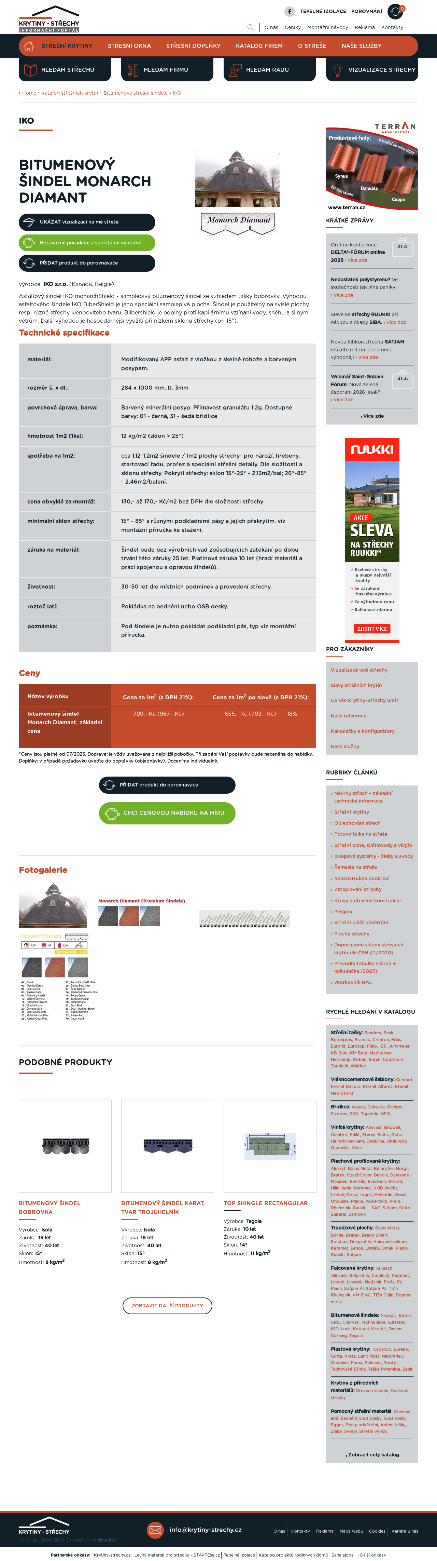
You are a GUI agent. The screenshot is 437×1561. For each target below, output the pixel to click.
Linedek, (355, 1282)
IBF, (383, 1046)
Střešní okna (129, 46)
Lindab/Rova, (344, 1195)
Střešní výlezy (373, 1431)
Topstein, (370, 1114)
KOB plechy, (385, 1188)
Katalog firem (259, 46)
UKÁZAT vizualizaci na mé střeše (70, 222)
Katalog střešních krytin (69, 93)
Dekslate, (376, 1107)
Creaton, (381, 1040)
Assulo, (359, 1107)
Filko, (372, 1046)
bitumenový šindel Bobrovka (50, 1208)
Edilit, (355, 1135)
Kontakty (392, 27)
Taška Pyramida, (384, 1369)
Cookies (377, 1531)
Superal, (339, 1214)
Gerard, (395, 1182)
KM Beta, (359, 1053)
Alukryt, (339, 1169)
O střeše (312, 46)
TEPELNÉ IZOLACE (323, 11)
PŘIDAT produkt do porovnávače (70, 263)
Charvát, (351, 1322)
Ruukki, (360, 1208)
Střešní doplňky (193, 46)
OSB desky (370, 1418)
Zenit (357, 1148)
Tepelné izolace (239, 1555)
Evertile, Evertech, (368, 1182)
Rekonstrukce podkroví (362, 878)
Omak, (401, 1195)
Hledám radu (259, 70)
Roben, (360, 1060)
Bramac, (362, 1040)
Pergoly (343, 912)
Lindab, (372, 1248)
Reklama (365, 27)
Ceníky (293, 27)
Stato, (405, 1208)
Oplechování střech (357, 823)
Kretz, (350, 1356)
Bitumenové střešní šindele (135, 93)
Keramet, (362, 1188)
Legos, (366, 1195)
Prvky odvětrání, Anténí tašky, (376, 1425)
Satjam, (390, 1208)
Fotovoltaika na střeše (360, 834)
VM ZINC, (362, 1295)
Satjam (354, 1255)
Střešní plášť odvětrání (361, 922)
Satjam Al (354, 1289)
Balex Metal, (360, 1169)
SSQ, (355, 1114)
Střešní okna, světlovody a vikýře (373, 845)
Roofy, (390, 1363)
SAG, (376, 1208)
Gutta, (397, 1135)
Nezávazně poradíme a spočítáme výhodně (82, 243)
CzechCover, (359, 1175)
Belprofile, (359, 1276)
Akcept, (388, 1316)
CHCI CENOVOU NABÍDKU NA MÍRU (164, 814)
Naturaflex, (393, 1356)
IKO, (335, 1329)
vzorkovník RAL (353, 982)
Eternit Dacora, (346, 1087)
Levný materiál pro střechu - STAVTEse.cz (177, 1555)
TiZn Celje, (383, 1295)
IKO (177, 93)
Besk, (388, 1033)
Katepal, (361, 1329)
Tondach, (340, 1066)
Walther (358, 1066)
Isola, (347, 1188)
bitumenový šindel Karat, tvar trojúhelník (163, 1208)
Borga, (403, 1169)
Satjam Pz (376, 1289)
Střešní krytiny (67, 46)
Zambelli (357, 1214)
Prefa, (395, 1201)
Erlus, (396, 1040)
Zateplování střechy (358, 889)
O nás (271, 27)
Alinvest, (374, 1128)
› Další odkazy (371, 1555)
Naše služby (362, 46)
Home (29, 93)
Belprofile (384, 1169)
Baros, (405, 1316)
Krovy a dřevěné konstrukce (367, 901)
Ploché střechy (351, 934)
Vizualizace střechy (373, 70)
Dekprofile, (361, 1242)
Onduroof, (396, 1141)
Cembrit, (404, 1080)
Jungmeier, (399, 1046)
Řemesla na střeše (355, 867)
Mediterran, (381, 1053)
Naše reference (348, 716)
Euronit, (339, 1046)
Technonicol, (373, 1322)
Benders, (373, 1033)
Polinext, (373, 1363)
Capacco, (382, 1349)
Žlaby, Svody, (344, 1431)
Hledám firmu (157, 70)
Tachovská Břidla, (349, 1369)
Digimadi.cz (105, 1540)
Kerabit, (379, 1329)
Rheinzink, (342, 1208)
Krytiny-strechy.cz (112, 1555)
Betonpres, (342, 1040)
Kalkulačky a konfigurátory (363, 731)
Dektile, (381, 1175)
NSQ (385, 1114)
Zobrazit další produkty (167, 1306)
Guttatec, (396, 1322)
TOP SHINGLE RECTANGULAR (266, 1203)
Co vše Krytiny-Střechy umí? (365, 700)
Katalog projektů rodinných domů (293, 1555)
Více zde (373, 416)
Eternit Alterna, (378, 1087)
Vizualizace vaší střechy (359, 670)
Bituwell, (392, 1128)
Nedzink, (373, 1282)
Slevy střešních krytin (356, 685)
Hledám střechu (59, 70)
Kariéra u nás (405, 1531)
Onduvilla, (341, 1148)
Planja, (357, 1201)
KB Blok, (340, 1053)
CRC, (336, 1322)
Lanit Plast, (369, 1356)
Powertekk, (376, 1201)
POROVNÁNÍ (366, 11)
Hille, (335, 1188)
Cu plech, (380, 1276)
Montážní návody (327, 27)
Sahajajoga (343, 1555)
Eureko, (401, 1349)
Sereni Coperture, (387, 1060)
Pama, (357, 1363)
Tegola (356, 1336)
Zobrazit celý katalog (373, 1455)
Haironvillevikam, (348, 1141)
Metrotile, (383, 1195)
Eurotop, (357, 1046)
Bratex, (338, 1175)
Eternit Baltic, (376, 1135)
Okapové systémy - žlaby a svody (373, 856)
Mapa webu (351, 1531)
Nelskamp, (341, 1060)
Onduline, (375, 1141)
